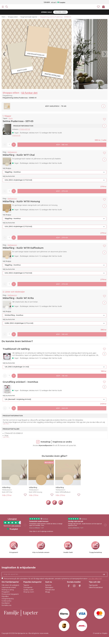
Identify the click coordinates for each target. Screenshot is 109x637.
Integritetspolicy (8, 599)
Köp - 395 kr (62, 334)
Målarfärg (6, 487)
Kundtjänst (6, 603)
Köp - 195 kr (62, 376)
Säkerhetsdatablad (96, 587)
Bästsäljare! (49, 462)
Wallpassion (12, 152)
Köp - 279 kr (62, 191)
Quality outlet (28, 590)
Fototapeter (27, 587)
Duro (11, 118)
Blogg (47, 592)
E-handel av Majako (100, 633)
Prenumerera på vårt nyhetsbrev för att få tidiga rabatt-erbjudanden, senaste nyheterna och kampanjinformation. (53, 579)
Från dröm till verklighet (10, 585)
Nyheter (48, 585)
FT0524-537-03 (24, 129)
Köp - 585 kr (62, 145)
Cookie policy (6, 601)
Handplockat (50, 590)
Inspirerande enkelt (9, 587)
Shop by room (28, 592)
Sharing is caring (8, 590)
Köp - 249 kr (62, 408)
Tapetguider (93, 585)
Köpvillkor (5, 596)
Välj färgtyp (7, 168)
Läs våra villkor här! (95, 579)
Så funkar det (29, 92)
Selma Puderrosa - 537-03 (18, 121)
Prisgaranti (5, 592)
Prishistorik (16, 135)
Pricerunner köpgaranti (10, 594)
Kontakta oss (6, 605)
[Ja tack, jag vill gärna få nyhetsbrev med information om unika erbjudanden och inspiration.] (54, 574)
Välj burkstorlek (9, 176)
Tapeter (26, 585)
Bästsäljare (49, 587)
